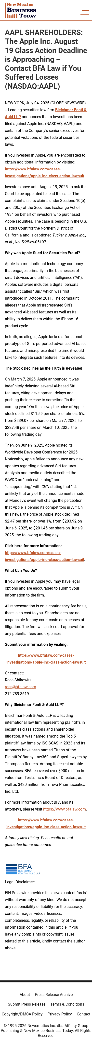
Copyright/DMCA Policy (22, 1014)
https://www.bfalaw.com (64, 809)
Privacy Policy (60, 1014)
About (25, 994)
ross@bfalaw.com (20, 687)
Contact (83, 1014)
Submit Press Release (26, 1004)
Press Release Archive (54, 994)
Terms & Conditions (67, 1004)
